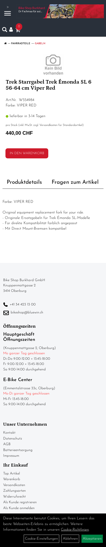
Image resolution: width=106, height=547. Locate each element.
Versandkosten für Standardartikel (60, 125)
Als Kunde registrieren (20, 502)
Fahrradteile (20, 43)
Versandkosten (14, 485)
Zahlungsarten (14, 491)
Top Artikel (11, 473)
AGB (6, 444)
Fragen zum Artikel (75, 182)
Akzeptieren (92, 539)
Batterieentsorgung (18, 450)
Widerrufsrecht (14, 496)
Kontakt (9, 432)
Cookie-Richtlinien (75, 530)
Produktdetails (24, 182)
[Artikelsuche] (4, 30)
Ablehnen (70, 539)
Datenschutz (12, 438)
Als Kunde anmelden (19, 508)
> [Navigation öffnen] (7, 11)
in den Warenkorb (27, 153)
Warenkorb (11, 479)
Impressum (11, 456)
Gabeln (40, 43)
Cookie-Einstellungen (41, 539)
